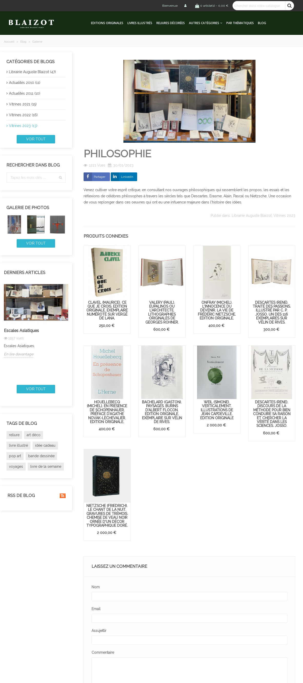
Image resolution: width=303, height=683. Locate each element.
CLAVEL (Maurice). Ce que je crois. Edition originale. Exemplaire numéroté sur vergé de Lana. (107, 310)
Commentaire (103, 652)
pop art (15, 456)
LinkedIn (127, 177)
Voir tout (36, 139)
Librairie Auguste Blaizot (252, 215)
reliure (14, 435)
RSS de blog (36, 495)
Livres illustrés (139, 23)
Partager (99, 177)
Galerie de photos (27, 207)
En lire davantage (18, 354)
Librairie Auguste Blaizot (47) (32, 72)
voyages (16, 466)
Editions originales (107, 23)
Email (96, 609)
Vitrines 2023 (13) (23, 126)
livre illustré (18, 445)
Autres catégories (204, 23)
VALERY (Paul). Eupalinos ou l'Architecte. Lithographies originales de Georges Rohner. (162, 312)
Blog (262, 23)
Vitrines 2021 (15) (23, 104)
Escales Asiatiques (21, 330)
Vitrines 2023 (284, 215)
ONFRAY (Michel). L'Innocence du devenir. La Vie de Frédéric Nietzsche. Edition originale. (217, 310)
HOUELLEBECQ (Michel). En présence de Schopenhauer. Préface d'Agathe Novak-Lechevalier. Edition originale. (107, 412)
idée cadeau (45, 445)
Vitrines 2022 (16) (23, 115)
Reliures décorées (170, 23)
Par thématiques (240, 23)
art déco (34, 435)
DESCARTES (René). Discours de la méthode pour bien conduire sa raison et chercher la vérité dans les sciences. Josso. (271, 414)
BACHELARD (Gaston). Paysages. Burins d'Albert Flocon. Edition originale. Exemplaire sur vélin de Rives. (162, 412)
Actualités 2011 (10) (24, 93)
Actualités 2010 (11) (24, 83)
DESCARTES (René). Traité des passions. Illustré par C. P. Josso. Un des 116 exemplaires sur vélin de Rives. (272, 312)
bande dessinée (41, 456)
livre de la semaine (45, 466)
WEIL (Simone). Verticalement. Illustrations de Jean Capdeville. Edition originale (217, 410)
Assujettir (99, 631)
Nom (96, 587)
